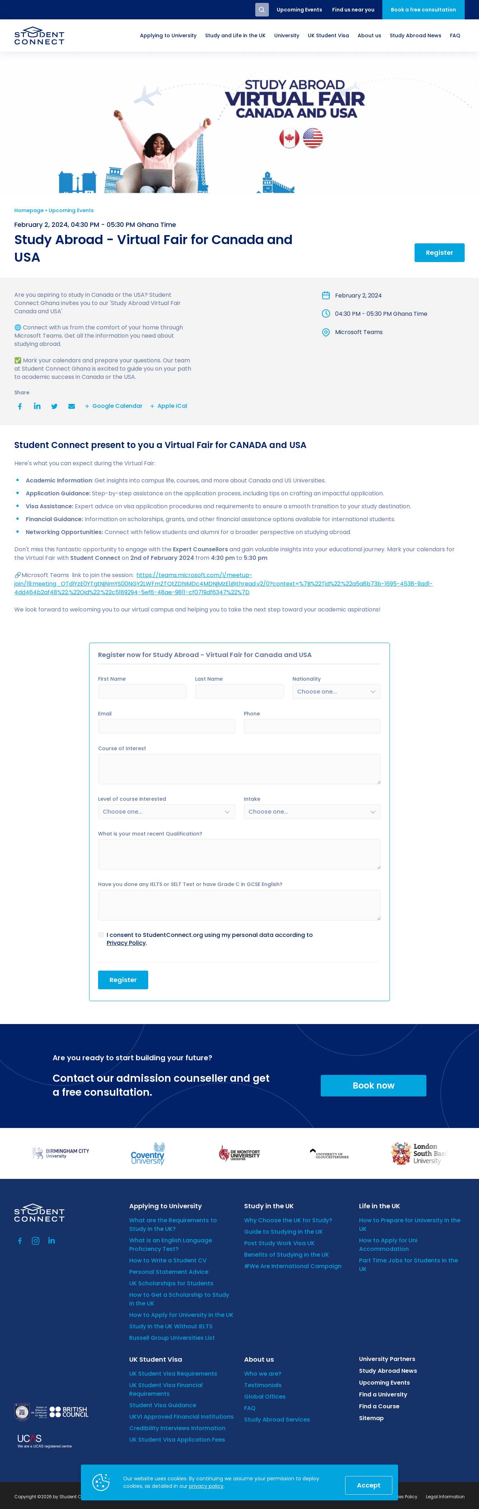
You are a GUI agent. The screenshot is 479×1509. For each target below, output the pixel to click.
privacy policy (206, 1486)
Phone (252, 713)
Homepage (29, 210)
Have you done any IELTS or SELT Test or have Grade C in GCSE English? (190, 882)
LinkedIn (37, 406)
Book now (374, 1083)
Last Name (209, 679)
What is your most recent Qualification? (150, 831)
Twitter (54, 406)
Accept (369, 1485)
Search (262, 9)
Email (71, 406)
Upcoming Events (71, 210)
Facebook (20, 406)
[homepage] (39, 35)
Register (439, 252)
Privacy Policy (126, 941)
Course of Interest (122, 748)
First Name (112, 679)
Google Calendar (112, 406)
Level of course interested (132, 798)
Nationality (306, 679)
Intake (252, 798)
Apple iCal (167, 406)
